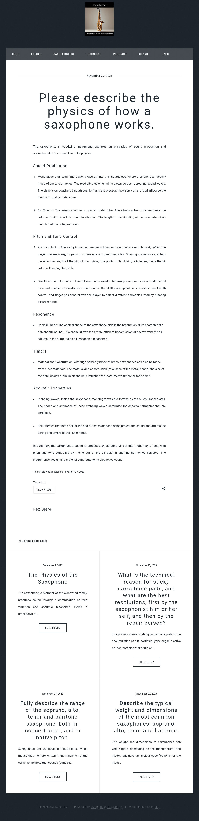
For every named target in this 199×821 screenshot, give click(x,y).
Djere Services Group (106, 807)
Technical (93, 54)
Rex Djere (42, 509)
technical (44, 489)
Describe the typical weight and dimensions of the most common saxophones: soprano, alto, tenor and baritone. (146, 717)
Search (144, 54)
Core (15, 54)
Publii (155, 807)
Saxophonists (63, 54)
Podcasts (120, 54)
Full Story (52, 628)
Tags (165, 54)
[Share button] (164, 488)
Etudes (36, 54)
